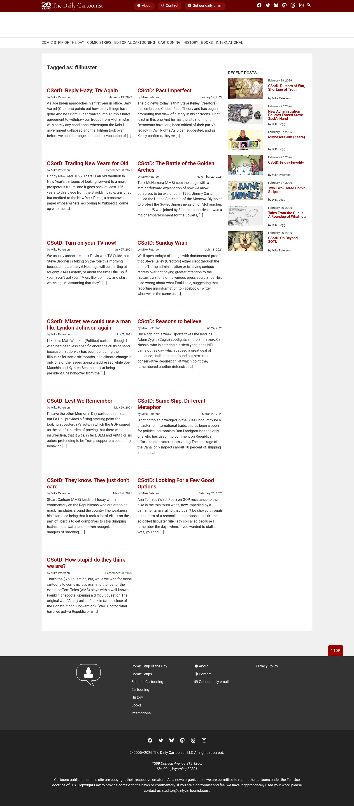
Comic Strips (99, 42)
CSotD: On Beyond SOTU (283, 240)
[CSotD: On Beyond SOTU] (245, 242)
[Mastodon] (284, 6)
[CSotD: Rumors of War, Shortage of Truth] (245, 89)
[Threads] (293, 6)
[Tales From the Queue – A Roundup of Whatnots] (245, 216)
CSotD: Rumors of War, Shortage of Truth (286, 88)
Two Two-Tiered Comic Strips (287, 190)
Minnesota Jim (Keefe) (286, 137)
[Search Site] (309, 6)
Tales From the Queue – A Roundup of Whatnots (287, 215)
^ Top (335, 650)
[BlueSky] (276, 6)
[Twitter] (267, 6)
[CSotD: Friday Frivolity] (245, 166)
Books (207, 42)
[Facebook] (259, 6)
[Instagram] (301, 6)
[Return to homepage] (90, 693)
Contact (169, 6)
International (229, 42)
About (144, 6)
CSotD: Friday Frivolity (286, 163)
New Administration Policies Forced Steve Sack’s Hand (285, 115)
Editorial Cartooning (134, 42)
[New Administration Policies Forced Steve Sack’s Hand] (245, 114)
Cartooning (169, 42)
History (191, 42)
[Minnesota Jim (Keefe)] (245, 140)
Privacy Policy (267, 666)
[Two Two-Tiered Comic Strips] (245, 191)
